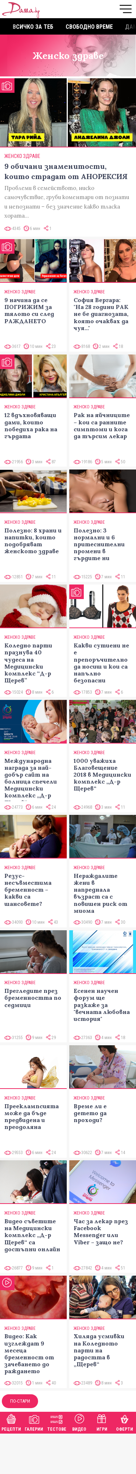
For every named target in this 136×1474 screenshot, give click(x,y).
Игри (102, 1422)
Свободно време (89, 26)
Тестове (56, 1422)
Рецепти (11, 1422)
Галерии (34, 1422)
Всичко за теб (33, 26)
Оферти (124, 1422)
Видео (79, 1422)
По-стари (20, 1401)
